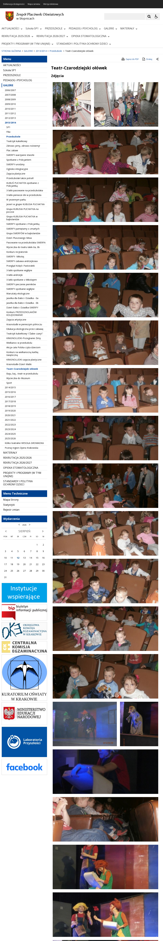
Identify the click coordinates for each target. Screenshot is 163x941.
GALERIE (110, 28)
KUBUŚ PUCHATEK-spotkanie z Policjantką (22, 246)
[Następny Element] (23, 104)
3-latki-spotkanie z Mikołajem (21, 341)
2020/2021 (10, 477)
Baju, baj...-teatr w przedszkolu (22, 435)
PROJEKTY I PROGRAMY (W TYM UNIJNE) (27, 43)
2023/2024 (10, 491)
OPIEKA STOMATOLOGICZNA (90, 36)
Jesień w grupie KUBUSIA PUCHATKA (25, 266)
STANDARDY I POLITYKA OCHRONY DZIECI (84, 43)
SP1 (8, 189)
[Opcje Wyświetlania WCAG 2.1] (156, 16)
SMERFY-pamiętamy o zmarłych (22, 290)
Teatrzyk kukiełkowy (16, 203)
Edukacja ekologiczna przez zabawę (24, 391)
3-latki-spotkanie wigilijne (19, 332)
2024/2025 (10, 496)
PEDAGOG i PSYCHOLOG (85, 28)
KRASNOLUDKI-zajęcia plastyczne (24, 421)
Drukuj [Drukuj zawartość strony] (147, 121)
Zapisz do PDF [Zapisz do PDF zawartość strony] (130, 121)
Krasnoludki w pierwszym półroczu (24, 386)
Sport (9, 445)
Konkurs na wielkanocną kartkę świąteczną (22, 416)
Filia (8, 194)
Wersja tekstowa (50, 4)
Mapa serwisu (34, 4)
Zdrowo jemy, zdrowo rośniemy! (23, 208)
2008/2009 (10, 161)
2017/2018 (10, 463)
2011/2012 (10, 175)
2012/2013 (10, 180)
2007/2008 (10, 157)
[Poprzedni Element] (15, 104)
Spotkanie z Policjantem (18, 221)
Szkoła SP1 (34, 28)
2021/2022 (10, 482)
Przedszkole (13, 198)
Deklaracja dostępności (14, 4)
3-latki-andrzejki (14, 337)
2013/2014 (10, 184)
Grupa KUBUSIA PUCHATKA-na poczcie (22, 272)
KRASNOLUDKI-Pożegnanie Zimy (23, 400)
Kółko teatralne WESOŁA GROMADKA (24, 505)
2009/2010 (10, 166)
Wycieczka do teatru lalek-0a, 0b (23, 309)
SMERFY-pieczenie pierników (21, 346)
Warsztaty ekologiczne (18, 355)
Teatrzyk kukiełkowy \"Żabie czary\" (24, 395)
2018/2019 (10, 468)
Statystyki (9, 567)
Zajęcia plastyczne (15, 235)
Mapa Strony (11, 562)
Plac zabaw (12, 212)
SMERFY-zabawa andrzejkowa (22, 323)
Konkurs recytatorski (17, 314)
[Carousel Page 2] (34, 103)
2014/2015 (10, 449)
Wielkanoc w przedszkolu (19, 405)
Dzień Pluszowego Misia (19, 300)
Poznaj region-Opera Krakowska (21, 509)
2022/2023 (10, 486)
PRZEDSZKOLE (55, 28)
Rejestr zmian (11, 572)
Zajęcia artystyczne (16, 381)
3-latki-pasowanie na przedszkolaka (24, 252)
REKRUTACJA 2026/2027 (52, 36)
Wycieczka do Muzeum (18, 440)
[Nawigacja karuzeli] (19, 104)
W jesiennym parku (16, 261)
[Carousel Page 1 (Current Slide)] (31, 103)
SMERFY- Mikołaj (15, 318)
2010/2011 (10, 170)
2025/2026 (10, 500)
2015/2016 (10, 454)
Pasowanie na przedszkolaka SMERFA (26, 304)
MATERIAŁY (128, 28)
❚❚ (6, 103)
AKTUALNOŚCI (12, 28)
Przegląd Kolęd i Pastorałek (20, 328)
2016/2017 (10, 458)
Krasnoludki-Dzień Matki (19, 426)
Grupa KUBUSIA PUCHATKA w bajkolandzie (22, 280)
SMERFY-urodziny (15, 226)
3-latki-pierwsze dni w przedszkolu (23, 257)
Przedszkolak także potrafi (20, 240)
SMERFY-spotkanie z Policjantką (22, 286)
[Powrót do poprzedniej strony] (157, 121)
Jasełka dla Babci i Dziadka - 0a (22, 360)
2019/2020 (10, 472)
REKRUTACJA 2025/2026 (17, 36)
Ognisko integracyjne (17, 231)
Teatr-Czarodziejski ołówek (22, 431)
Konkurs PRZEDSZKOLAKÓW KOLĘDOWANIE (21, 376)
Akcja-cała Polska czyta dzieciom (23, 409)
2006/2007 (10, 152)
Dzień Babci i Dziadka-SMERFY (22, 369)
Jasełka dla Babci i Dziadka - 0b (22, 365)
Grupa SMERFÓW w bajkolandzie (23, 295)
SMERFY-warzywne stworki (20, 217)
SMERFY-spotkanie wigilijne (20, 351)
